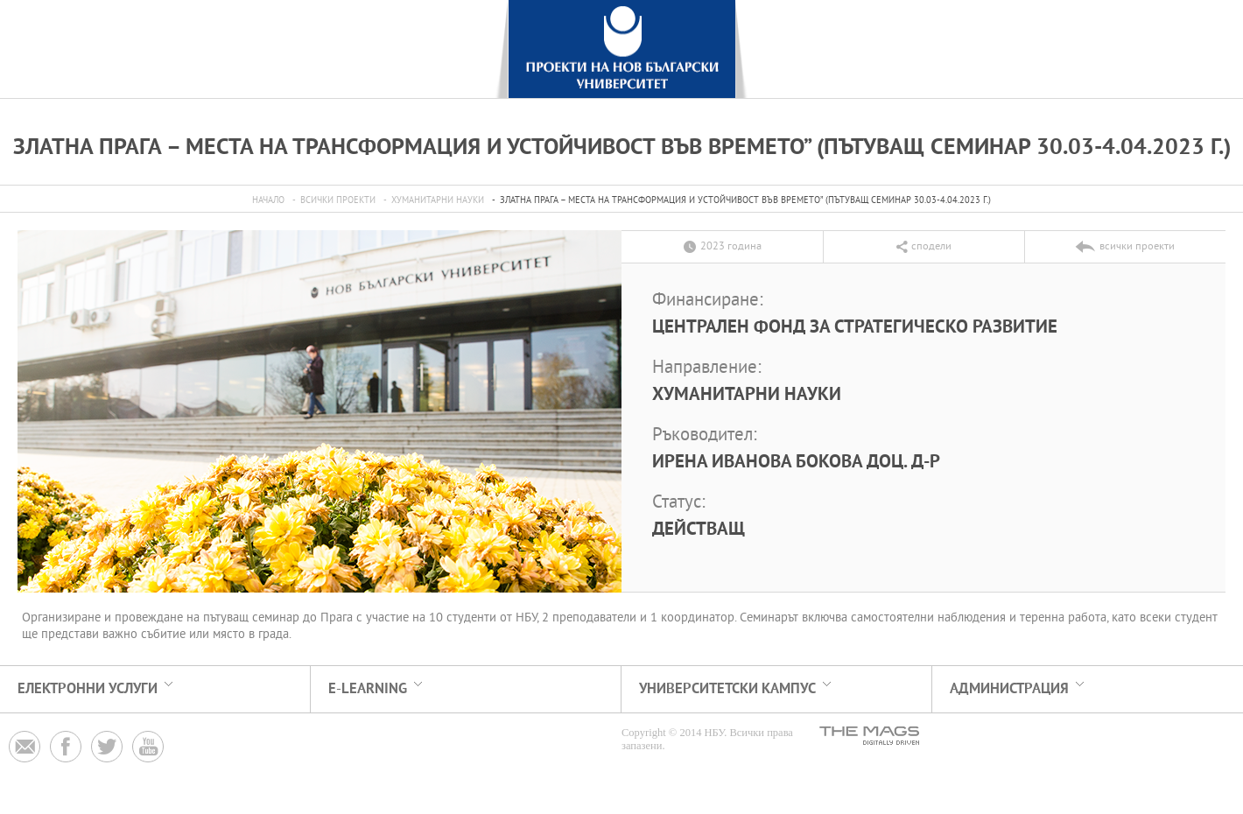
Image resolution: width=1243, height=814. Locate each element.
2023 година (731, 247)
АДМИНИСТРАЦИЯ (1009, 689)
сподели (931, 247)
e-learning (367, 689)
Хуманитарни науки (437, 201)
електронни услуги (88, 689)
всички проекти (338, 201)
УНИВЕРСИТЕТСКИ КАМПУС (727, 689)
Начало (268, 201)
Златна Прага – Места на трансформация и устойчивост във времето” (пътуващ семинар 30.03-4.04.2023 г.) (745, 201)
